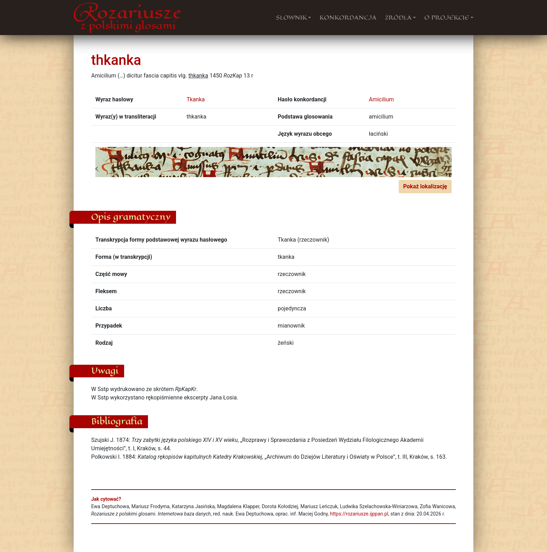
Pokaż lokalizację (425, 186)
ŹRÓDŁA (398, 17)
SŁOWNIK (291, 17)
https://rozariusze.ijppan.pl (359, 514)
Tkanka (196, 99)
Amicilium (381, 99)
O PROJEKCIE (446, 17)
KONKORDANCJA (348, 17)
